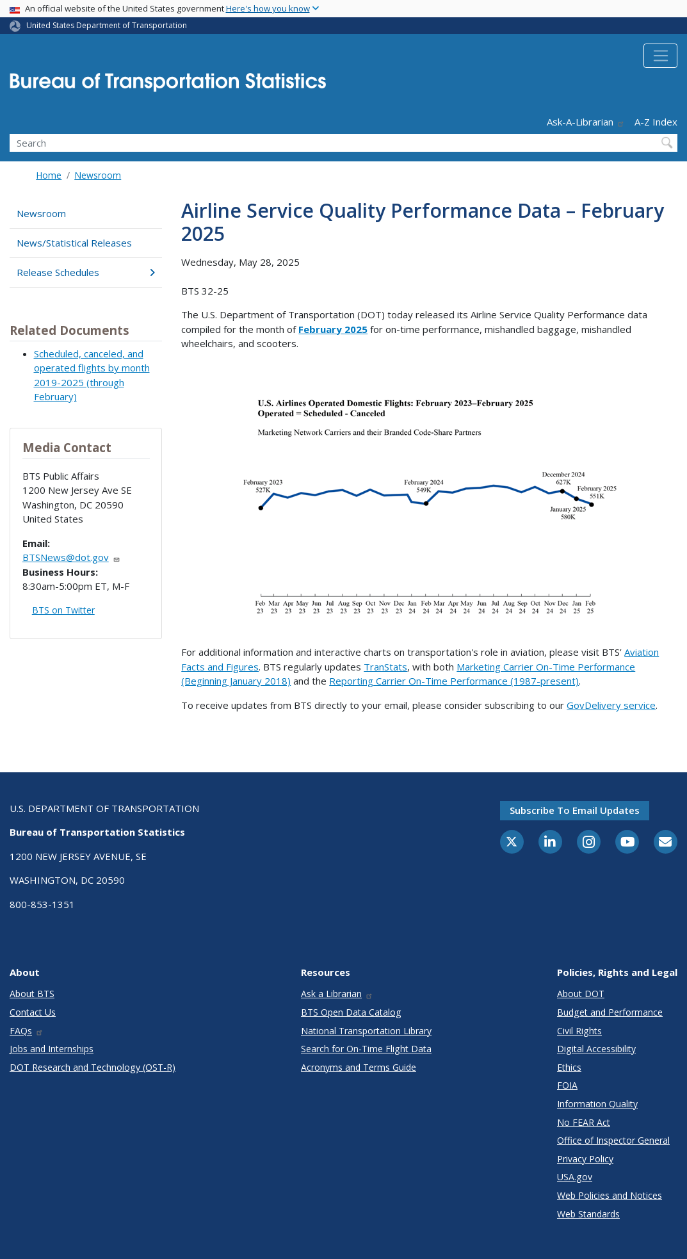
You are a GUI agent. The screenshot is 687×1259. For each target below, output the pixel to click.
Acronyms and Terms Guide (358, 1067)
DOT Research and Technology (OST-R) (92, 1067)
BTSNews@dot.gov (71, 557)
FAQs (27, 1031)
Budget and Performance (610, 1012)
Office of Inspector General (613, 1140)
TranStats (385, 666)
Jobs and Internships (51, 1049)
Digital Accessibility (596, 1049)
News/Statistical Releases (74, 242)
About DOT (580, 993)
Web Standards (588, 1214)
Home (48, 175)
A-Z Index (655, 121)
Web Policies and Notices (609, 1195)
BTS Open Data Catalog (351, 1012)
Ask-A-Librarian (586, 121)
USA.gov (574, 1177)
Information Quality (597, 1104)
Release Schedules (86, 272)
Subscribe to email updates (575, 810)
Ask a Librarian (337, 993)
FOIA (567, 1085)
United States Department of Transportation (106, 25)
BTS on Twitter (63, 610)
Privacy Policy (585, 1159)
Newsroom (97, 175)
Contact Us (33, 1012)
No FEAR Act (583, 1122)
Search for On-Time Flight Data (366, 1049)
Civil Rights (579, 1031)
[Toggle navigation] (660, 56)
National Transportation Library (366, 1031)
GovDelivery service (611, 705)
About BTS (32, 993)
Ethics (569, 1067)
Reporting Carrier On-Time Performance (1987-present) (454, 680)
